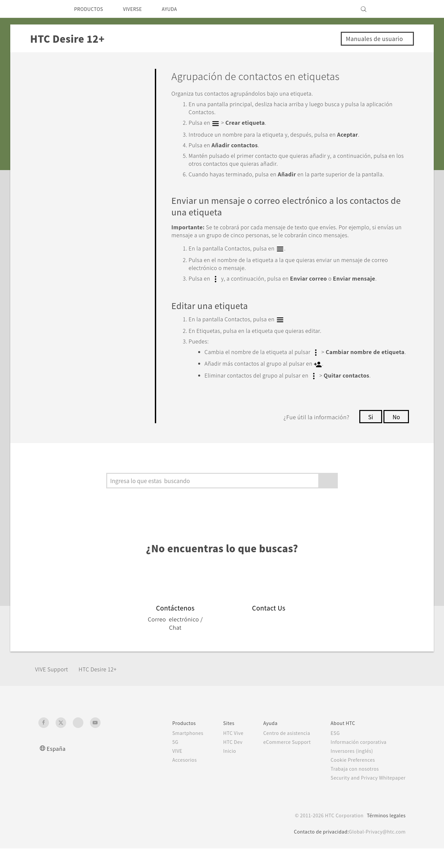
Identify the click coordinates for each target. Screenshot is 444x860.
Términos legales (385, 827)
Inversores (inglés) (347, 762)
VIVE (163, 762)
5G (160, 753)
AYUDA (179, 9)
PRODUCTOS (91, 9)
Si (369, 428)
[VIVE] (396, 9)
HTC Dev (221, 753)
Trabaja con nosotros (350, 780)
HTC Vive (221, 744)
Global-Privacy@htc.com (375, 843)
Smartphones (174, 744)
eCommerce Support (279, 753)
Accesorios (170, 771)
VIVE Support (54, 680)
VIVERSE (138, 9)
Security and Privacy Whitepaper (365, 789)
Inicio (217, 762)
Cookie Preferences (349, 771)
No (396, 428)
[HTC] (46, 9)
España (57, 760)
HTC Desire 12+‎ (106, 680)
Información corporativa (354, 753)
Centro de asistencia (278, 744)
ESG (330, 744)
